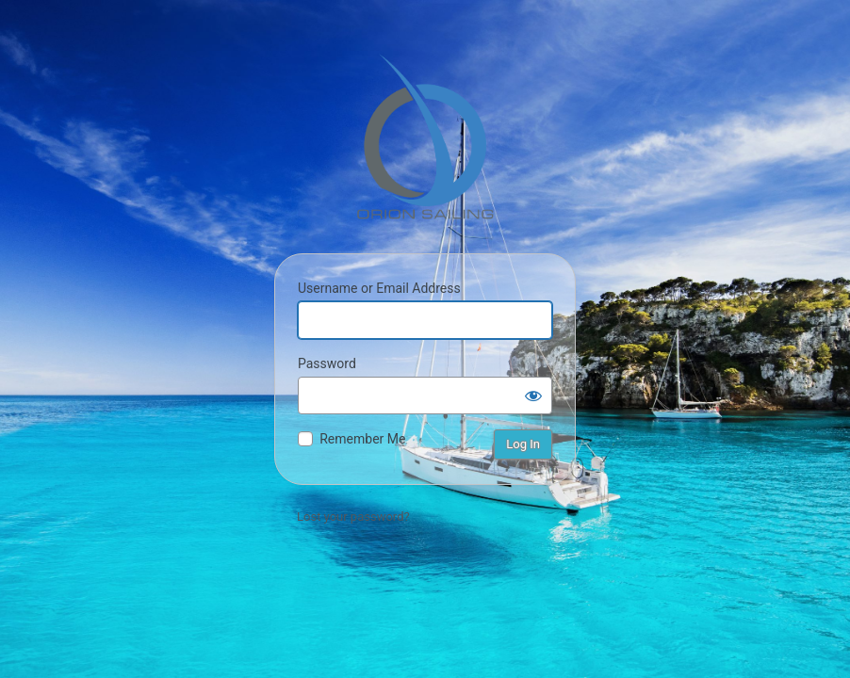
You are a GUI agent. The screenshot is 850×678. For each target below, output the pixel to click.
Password (327, 363)
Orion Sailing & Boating (425, 136)
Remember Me (362, 438)
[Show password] (533, 395)
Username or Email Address (379, 288)
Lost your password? (353, 516)
